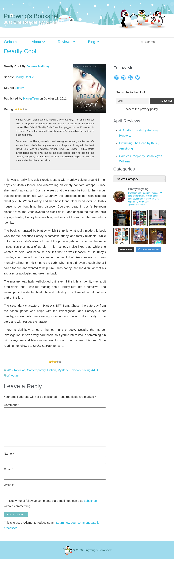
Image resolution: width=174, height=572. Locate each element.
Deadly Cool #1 (25, 77)
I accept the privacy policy (139, 108)
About (38, 41)
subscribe (90, 500)
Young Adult (90, 370)
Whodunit (13, 375)
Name (9, 453)
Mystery (63, 370)
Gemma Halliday (38, 66)
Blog (93, 41)
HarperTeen (31, 98)
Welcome (11, 42)
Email (8, 469)
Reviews (66, 41)
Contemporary (36, 370)
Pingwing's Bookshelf (32, 16)
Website (9, 485)
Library (19, 87)
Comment (11, 404)
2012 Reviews (16, 370)
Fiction (51, 370)
